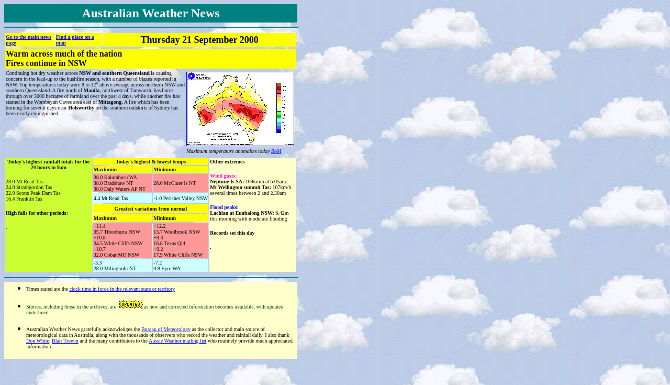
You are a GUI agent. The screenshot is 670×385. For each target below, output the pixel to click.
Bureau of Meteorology (166, 329)
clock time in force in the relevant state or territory (122, 289)
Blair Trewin (65, 341)
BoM (276, 151)
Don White (37, 341)
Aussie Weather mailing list (177, 341)
